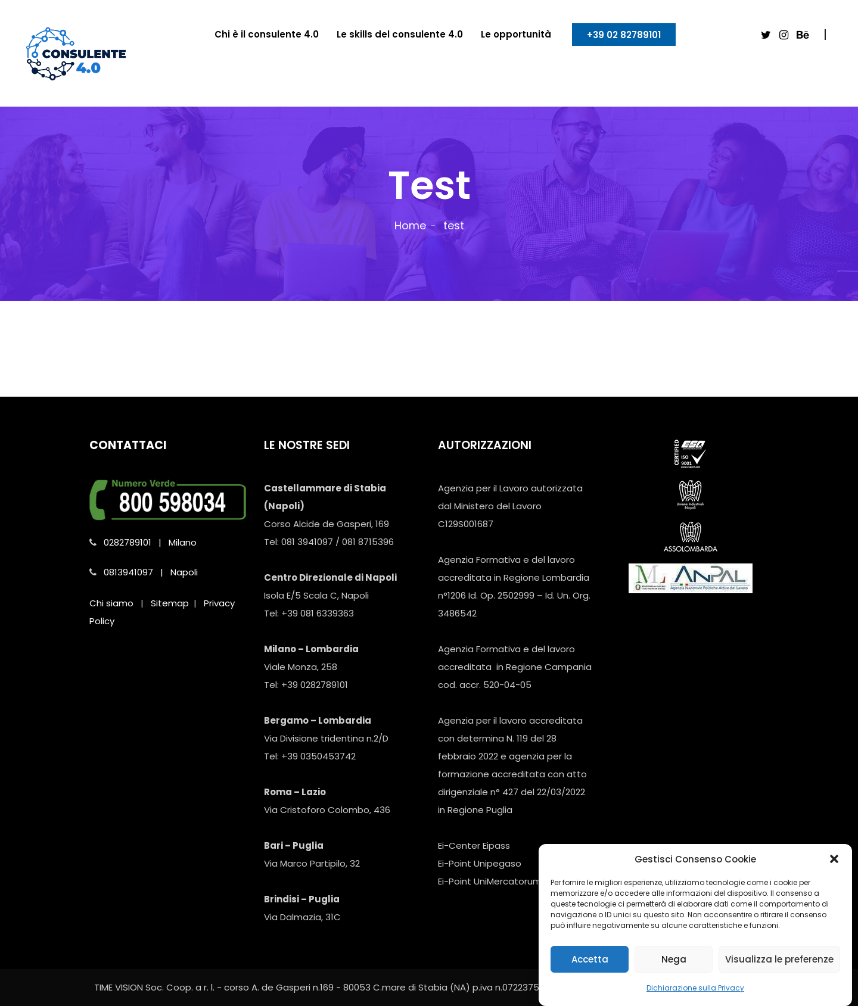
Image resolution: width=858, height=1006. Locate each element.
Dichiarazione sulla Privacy (695, 994)
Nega (673, 966)
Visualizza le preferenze (779, 966)
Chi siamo (111, 603)
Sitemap (170, 603)
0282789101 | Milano (150, 542)
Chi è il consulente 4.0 (266, 34)
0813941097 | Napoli (151, 572)
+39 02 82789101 (624, 35)
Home (410, 225)
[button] (834, 865)
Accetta (589, 966)
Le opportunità (516, 34)
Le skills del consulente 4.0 (400, 34)
